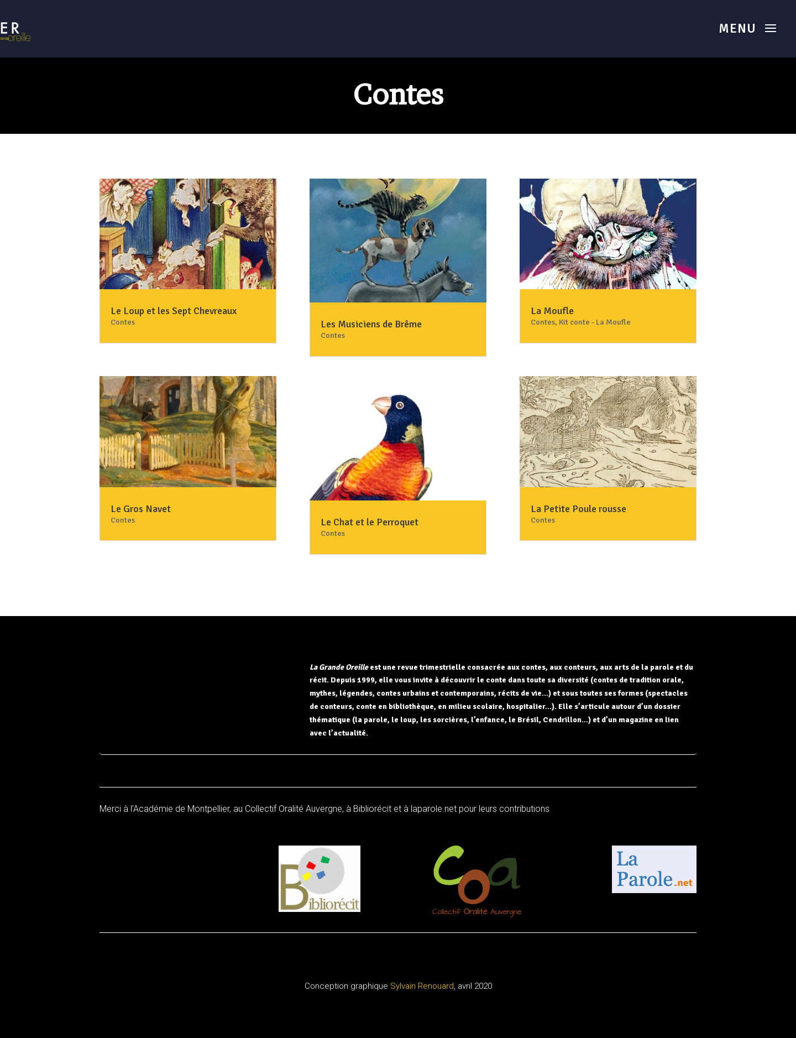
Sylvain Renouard (422, 986)
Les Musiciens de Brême (371, 324)
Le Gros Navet (141, 509)
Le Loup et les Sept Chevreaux (174, 311)
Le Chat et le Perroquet (369, 522)
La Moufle (552, 311)
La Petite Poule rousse (578, 509)
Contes (123, 322)
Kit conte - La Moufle (595, 322)
